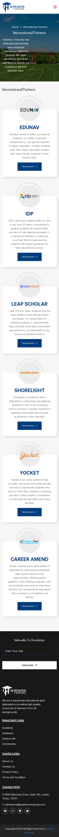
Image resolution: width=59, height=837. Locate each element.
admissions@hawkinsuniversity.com (23, 804)
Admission (8, 733)
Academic (7, 727)
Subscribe (30, 665)
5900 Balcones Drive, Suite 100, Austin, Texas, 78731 (26, 796)
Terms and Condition (13, 777)
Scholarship (9, 743)
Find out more (30, 167)
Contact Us (8, 766)
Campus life (8, 738)
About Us (7, 761)
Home (15, 26)
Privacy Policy (10, 771)
